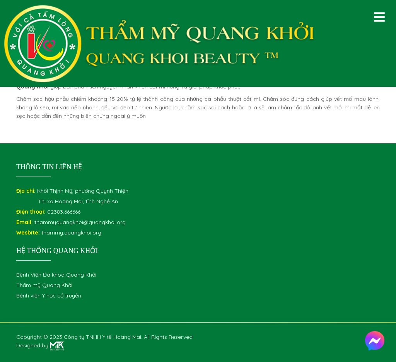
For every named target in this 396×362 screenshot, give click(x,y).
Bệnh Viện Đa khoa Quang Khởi (56, 274)
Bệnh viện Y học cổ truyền (48, 295)
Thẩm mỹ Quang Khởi (44, 285)
